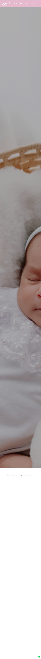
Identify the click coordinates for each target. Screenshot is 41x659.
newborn (8, 475)
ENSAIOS (22, 3)
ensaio (16, 475)
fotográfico (21, 475)
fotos (25, 475)
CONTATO (34, 3)
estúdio (8, 476)
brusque (12, 475)
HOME (15, 3)
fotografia (31, 475)
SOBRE (27, 3)
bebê (28, 475)
